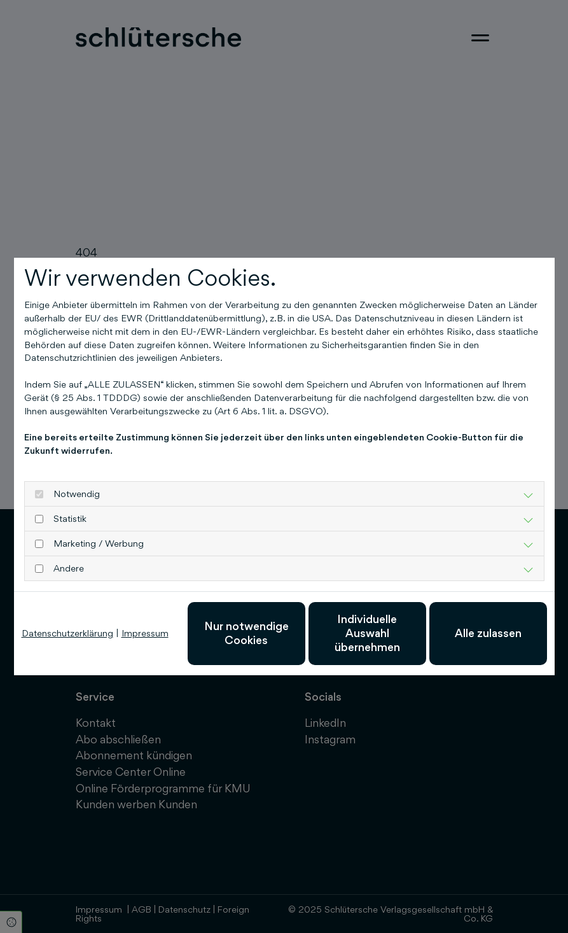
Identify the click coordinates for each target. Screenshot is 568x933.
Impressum (145, 633)
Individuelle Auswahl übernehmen (367, 633)
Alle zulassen (488, 633)
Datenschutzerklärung (67, 633)
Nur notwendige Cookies (246, 633)
